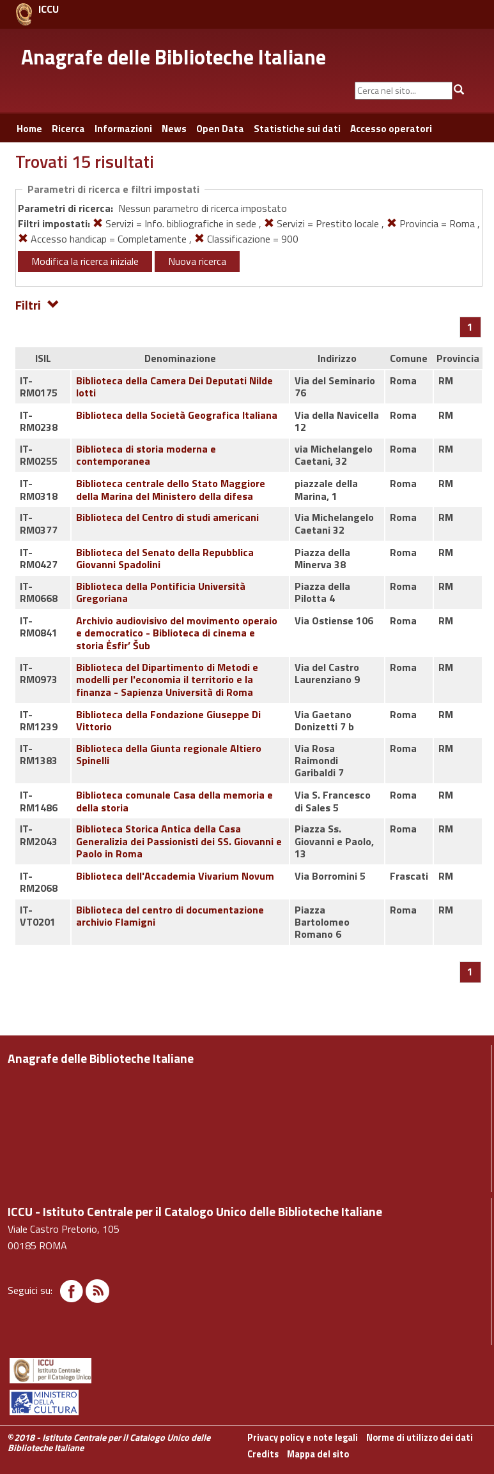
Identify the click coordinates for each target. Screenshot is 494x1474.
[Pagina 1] (470, 327)
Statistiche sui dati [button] (297, 128)
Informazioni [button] (123, 128)
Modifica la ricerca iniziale (85, 261)
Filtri (37, 304)
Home (29, 128)
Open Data (220, 128)
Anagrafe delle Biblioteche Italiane (173, 56)
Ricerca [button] (68, 128)
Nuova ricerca (197, 261)
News (174, 128)
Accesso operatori (391, 128)
